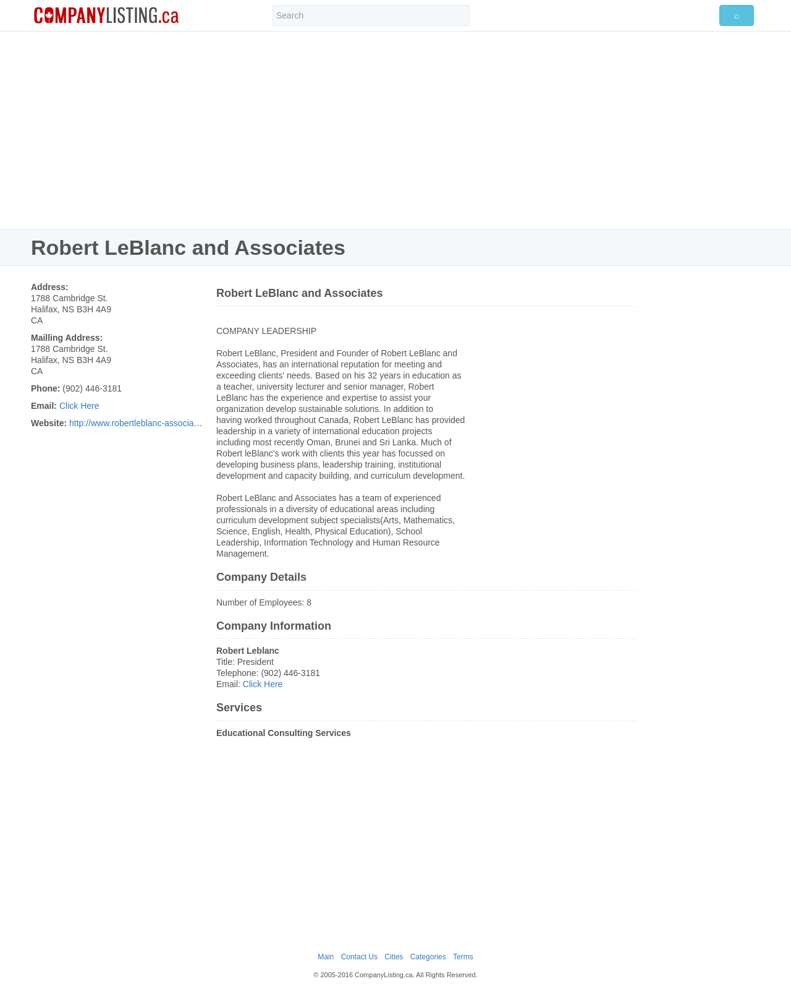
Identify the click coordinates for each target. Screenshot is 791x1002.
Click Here (79, 406)
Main (326, 957)
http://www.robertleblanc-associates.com (146, 423)
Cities (393, 957)
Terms (463, 957)
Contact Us (359, 957)
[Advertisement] (395, 129)
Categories (428, 957)
